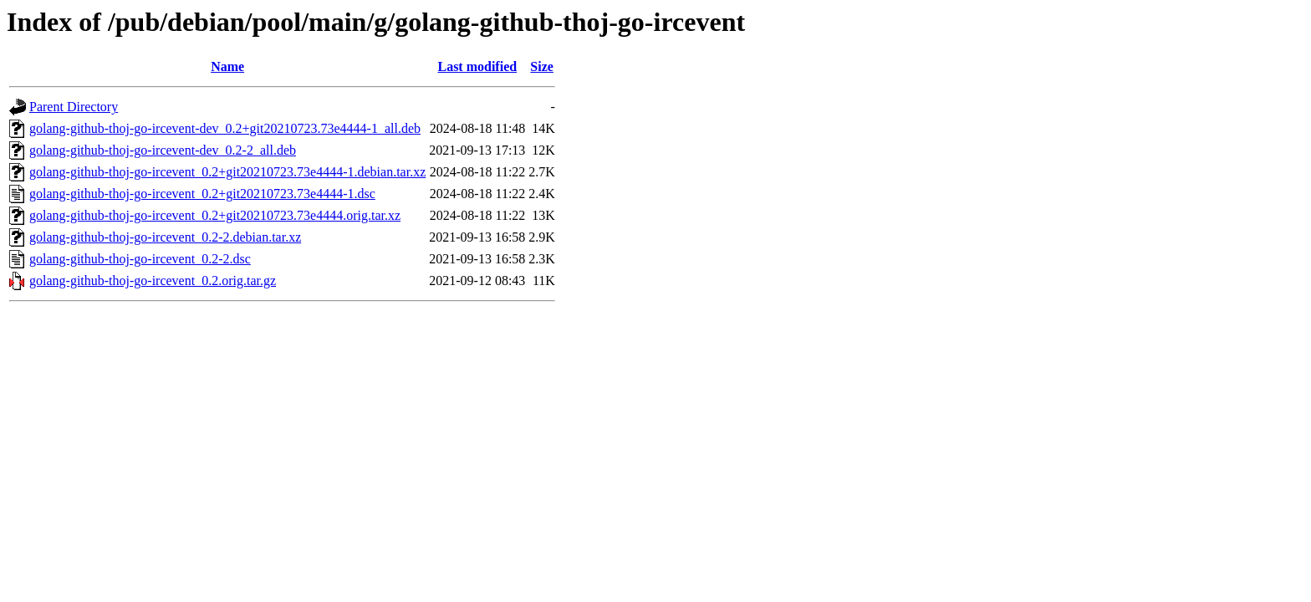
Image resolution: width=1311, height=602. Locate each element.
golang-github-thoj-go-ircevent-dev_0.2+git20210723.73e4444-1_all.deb (225, 128)
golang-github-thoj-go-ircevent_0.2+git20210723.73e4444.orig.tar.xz (214, 215)
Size (541, 66)
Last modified (477, 66)
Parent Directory (73, 106)
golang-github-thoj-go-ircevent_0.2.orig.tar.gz (152, 280)
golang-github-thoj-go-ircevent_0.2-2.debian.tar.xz (165, 237)
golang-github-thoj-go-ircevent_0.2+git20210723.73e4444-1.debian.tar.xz (227, 172)
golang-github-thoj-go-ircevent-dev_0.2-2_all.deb (162, 150)
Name (227, 66)
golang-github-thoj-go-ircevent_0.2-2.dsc (140, 259)
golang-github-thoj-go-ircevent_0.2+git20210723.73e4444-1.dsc (202, 193)
